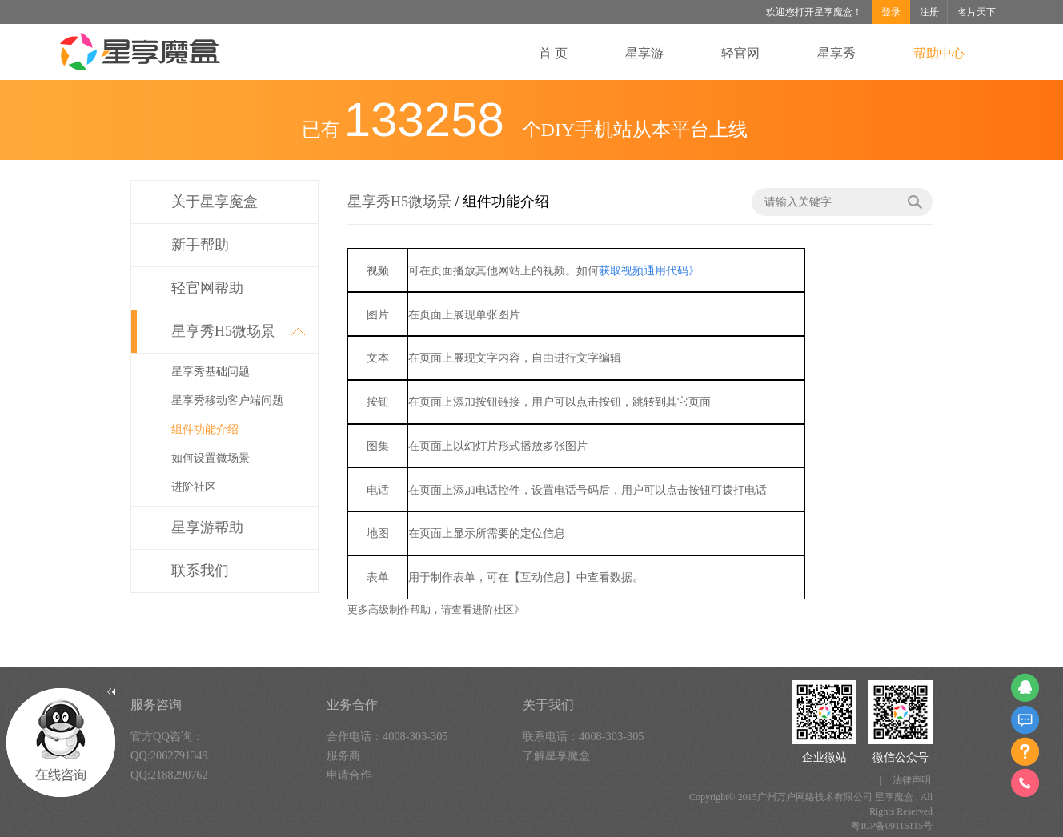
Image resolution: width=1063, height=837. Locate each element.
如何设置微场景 (210, 458)
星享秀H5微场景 (223, 331)
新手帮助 (200, 245)
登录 (891, 12)
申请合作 (349, 774)
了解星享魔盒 (556, 755)
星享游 (644, 53)
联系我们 (200, 571)
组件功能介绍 (205, 429)
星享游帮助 (207, 527)
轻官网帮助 (207, 288)
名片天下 (976, 12)
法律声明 (912, 780)
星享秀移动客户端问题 (227, 400)
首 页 (553, 53)
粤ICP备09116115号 (892, 825)
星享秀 (836, 53)
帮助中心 (939, 53)
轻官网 (740, 53)
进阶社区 (193, 487)
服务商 (343, 755)
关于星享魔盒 (214, 202)
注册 (929, 12)
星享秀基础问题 (210, 372)
